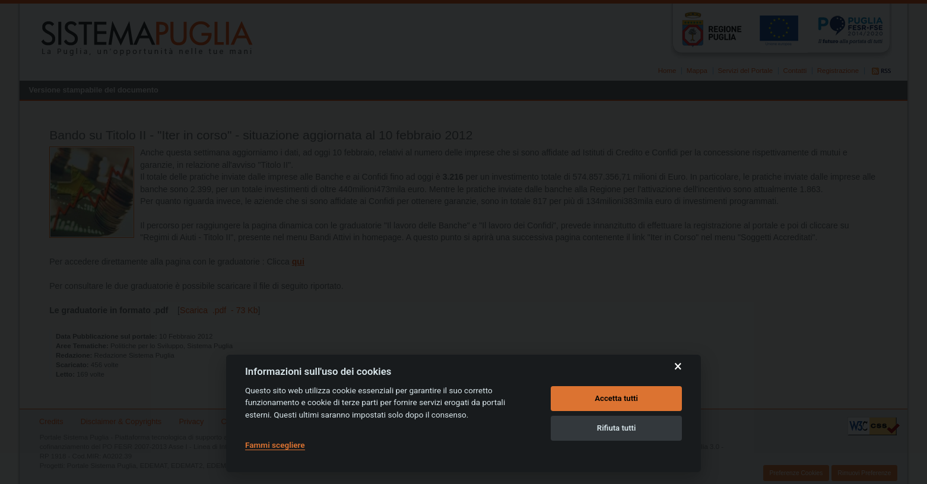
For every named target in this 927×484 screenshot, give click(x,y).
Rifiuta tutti (616, 428)
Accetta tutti (616, 398)
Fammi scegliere (275, 445)
